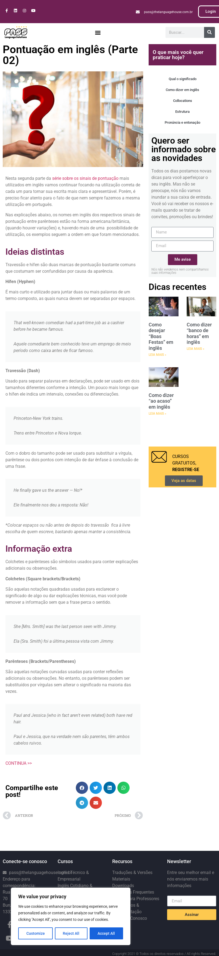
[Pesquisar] (209, 32)
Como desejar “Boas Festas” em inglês (161, 336)
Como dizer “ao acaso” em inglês (161, 401)
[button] (97, 32)
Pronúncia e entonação (182, 122)
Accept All (106, 933)
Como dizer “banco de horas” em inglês (199, 333)
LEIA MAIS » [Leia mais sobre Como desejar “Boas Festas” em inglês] (157, 355)
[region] (70, 916)
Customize (35, 933)
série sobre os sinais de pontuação (85, 178)
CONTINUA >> (18, 763)
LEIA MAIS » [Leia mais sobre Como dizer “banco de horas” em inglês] (195, 349)
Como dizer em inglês (182, 90)
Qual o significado (182, 79)
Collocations (182, 101)
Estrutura (182, 112)
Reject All (71, 933)
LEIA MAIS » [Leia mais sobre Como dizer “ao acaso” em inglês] (157, 413)
